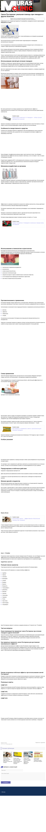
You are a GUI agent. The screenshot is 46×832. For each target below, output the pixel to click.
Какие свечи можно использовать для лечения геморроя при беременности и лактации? (17, 761)
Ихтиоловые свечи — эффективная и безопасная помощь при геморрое (7, 761)
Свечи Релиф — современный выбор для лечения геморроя (38, 760)
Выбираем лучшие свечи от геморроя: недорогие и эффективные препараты (27, 761)
